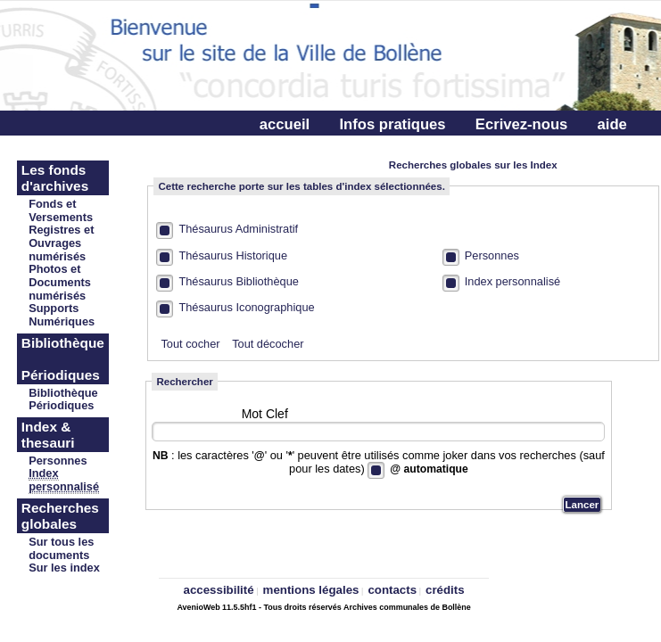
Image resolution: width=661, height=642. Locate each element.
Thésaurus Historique (232, 255)
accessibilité (219, 590)
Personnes (492, 255)
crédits (445, 590)
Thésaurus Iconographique (246, 307)
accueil (285, 124)
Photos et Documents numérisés (60, 282)
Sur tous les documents (61, 548)
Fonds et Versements (61, 210)
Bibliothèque (63, 392)
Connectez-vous (317, 152)
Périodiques (61, 405)
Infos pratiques (392, 124)
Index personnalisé (512, 281)
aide (612, 124)
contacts (392, 590)
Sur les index (64, 567)
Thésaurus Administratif (238, 228)
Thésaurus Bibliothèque (238, 281)
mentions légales (311, 590)
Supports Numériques (62, 314)
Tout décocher (267, 343)
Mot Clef (265, 414)
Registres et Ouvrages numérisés (61, 243)
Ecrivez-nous (521, 124)
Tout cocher (190, 343)
